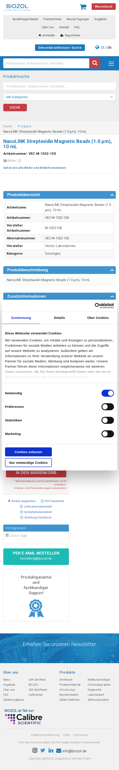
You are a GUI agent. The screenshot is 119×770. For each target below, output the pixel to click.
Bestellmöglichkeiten (25, 19)
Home (7, 126)
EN (109, 47)
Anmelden (47, 35)
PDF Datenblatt (52, 501)
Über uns (48, 27)
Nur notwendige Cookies (28, 462)
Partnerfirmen (52, 19)
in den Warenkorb (36, 473)
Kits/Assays (67, 689)
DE (103, 47)
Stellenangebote (13, 699)
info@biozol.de (71, 751)
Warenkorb (103, 7)
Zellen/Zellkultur (70, 699)
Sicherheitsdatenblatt (36, 512)
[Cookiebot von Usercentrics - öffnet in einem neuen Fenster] (95, 306)
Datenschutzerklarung (45, 735)
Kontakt (64, 27)
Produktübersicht (23, 195)
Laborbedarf (96, 694)
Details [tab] (59, 318)
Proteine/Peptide (70, 684)
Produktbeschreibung (27, 270)
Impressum (80, 735)
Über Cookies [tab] (98, 318)
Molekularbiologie (99, 679)
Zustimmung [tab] (21, 318)
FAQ (76, 27)
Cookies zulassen (28, 452)
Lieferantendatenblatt (36, 506)
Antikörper (66, 679)
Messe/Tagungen (78, 19)
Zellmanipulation (98, 699)
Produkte (25, 126)
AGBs (66, 735)
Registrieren (70, 35)
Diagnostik (95, 689)
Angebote (100, 19)
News (6, 679)
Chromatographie (99, 684)
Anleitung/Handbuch (36, 517)
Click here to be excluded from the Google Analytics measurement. (59, 742)
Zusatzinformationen (26, 296)
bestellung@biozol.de (36, 558)
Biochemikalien (69, 694)
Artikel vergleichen (22, 501)
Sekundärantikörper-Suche (60, 48)
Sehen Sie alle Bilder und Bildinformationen (34, 167)
